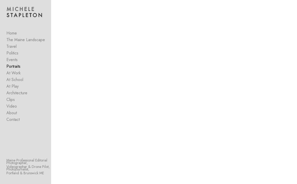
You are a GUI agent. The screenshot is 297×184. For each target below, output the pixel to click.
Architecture (16, 94)
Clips (10, 101)
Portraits (13, 68)
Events (12, 61)
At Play (12, 87)
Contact (13, 121)
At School (14, 81)
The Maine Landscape (25, 41)
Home (11, 34)
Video (11, 107)
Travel (11, 48)
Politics (12, 54)
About (11, 114)
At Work (13, 74)
